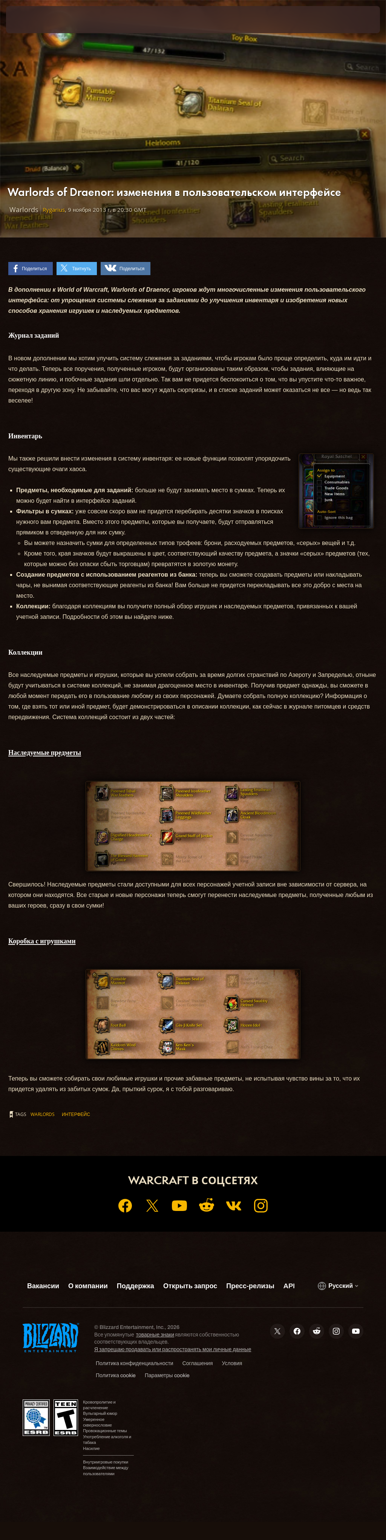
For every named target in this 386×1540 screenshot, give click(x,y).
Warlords (43, 1114)
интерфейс (76, 1114)
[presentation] (28, 19)
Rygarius (54, 209)
